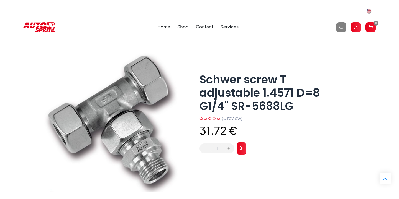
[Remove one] (205, 148)
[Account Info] (356, 26)
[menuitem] (164, 27)
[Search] (341, 26)
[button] (241, 148)
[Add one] (229, 148)
